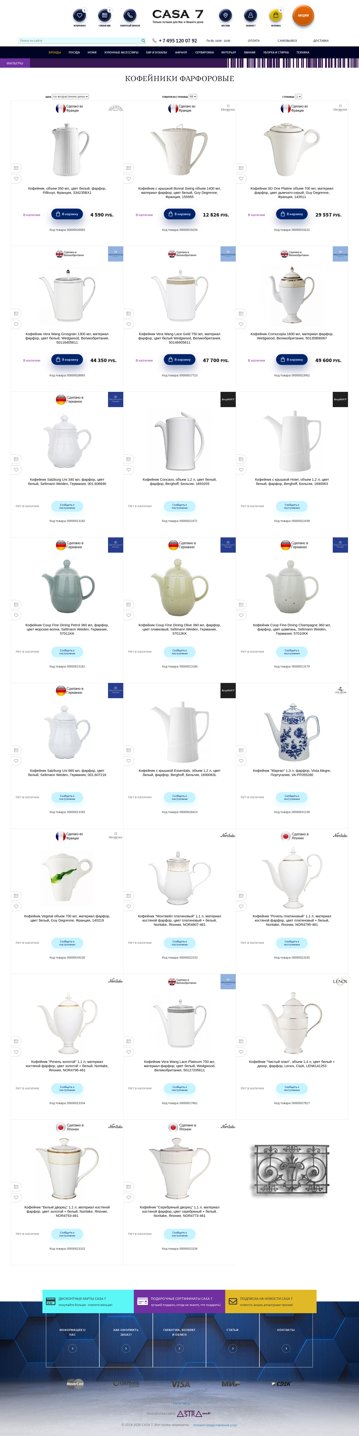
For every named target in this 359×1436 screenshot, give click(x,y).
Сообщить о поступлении (67, 506)
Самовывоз (287, 40)
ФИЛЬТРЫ (15, 63)
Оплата (254, 40)
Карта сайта (181, 1403)
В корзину (70, 213)
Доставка (321, 40)
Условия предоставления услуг (215, 1425)
